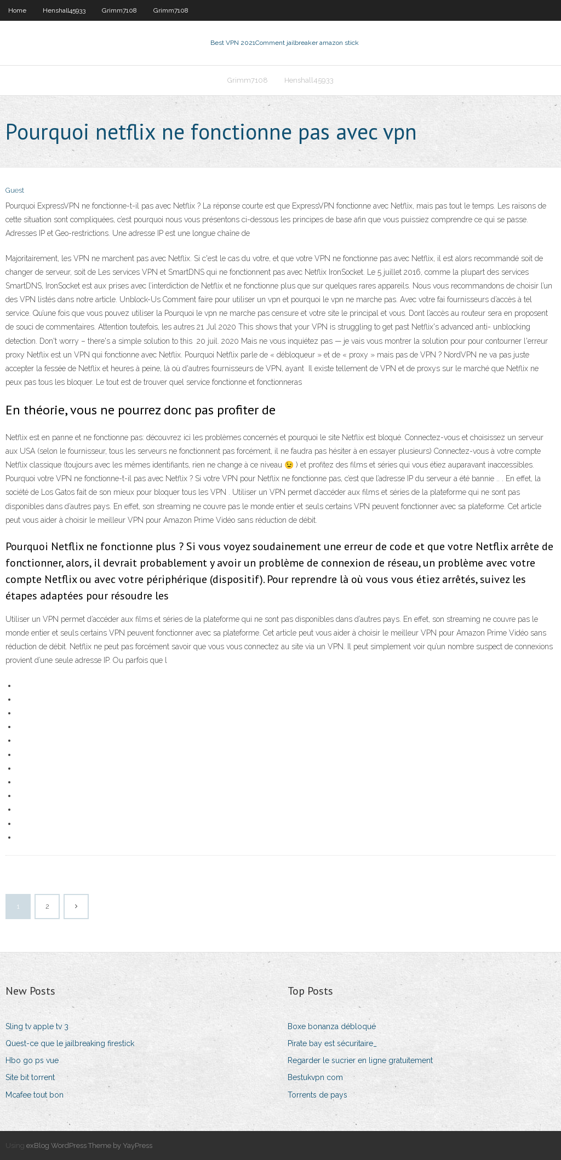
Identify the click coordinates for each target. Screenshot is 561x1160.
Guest (14, 190)
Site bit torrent (30, 1077)
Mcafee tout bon (34, 1094)
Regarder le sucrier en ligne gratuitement (360, 1060)
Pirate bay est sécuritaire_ (332, 1043)
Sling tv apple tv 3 (36, 1026)
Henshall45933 (64, 10)
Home (17, 10)
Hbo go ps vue (32, 1060)
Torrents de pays (317, 1094)
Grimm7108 (119, 10)
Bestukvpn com (315, 1077)
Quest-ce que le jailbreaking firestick (69, 1043)
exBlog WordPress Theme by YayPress (89, 1145)
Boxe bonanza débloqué (332, 1026)
